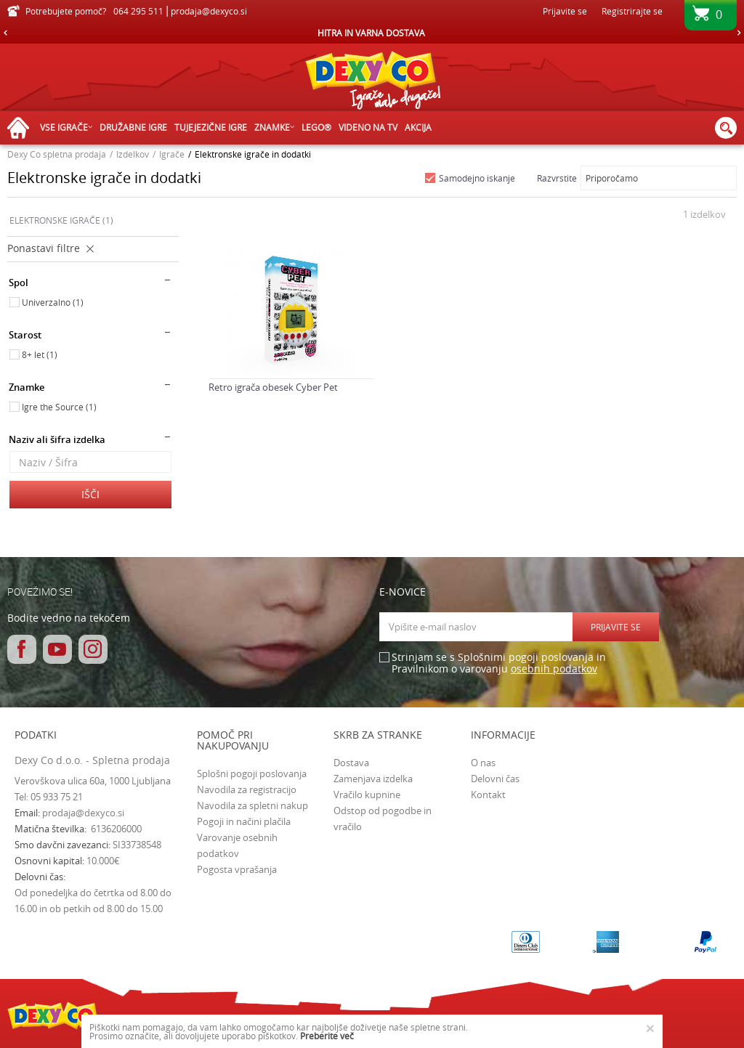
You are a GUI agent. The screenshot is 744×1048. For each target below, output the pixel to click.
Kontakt (488, 794)
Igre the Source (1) (59, 407)
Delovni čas (495, 778)
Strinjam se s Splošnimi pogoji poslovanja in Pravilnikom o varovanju (499, 663)
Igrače (172, 154)
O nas (483, 762)
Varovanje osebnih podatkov (237, 845)
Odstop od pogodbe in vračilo (382, 818)
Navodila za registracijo (246, 789)
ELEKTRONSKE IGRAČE (61, 220)
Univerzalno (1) (53, 302)
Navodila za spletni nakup (252, 805)
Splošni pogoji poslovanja (252, 773)
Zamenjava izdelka (373, 778)
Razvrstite (557, 178)
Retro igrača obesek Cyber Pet (273, 387)
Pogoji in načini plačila (244, 821)
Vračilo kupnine (366, 794)
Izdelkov (132, 154)
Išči (90, 494)
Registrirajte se (632, 11)
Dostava (351, 762)
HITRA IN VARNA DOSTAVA (371, 32)
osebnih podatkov (554, 668)
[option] (372, 33)
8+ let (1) (39, 354)
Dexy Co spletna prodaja (56, 154)
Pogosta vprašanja (237, 869)
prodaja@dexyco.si (83, 812)
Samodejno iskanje (477, 178)
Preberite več (327, 1035)
